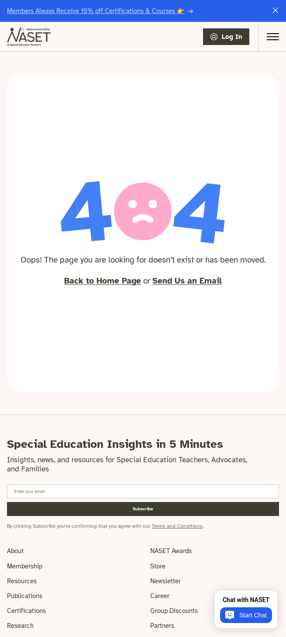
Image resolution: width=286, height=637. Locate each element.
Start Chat (246, 615)
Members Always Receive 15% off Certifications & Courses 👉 (96, 11)
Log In (232, 37)
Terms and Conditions (177, 526)
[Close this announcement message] (276, 11)
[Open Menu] (273, 37)
